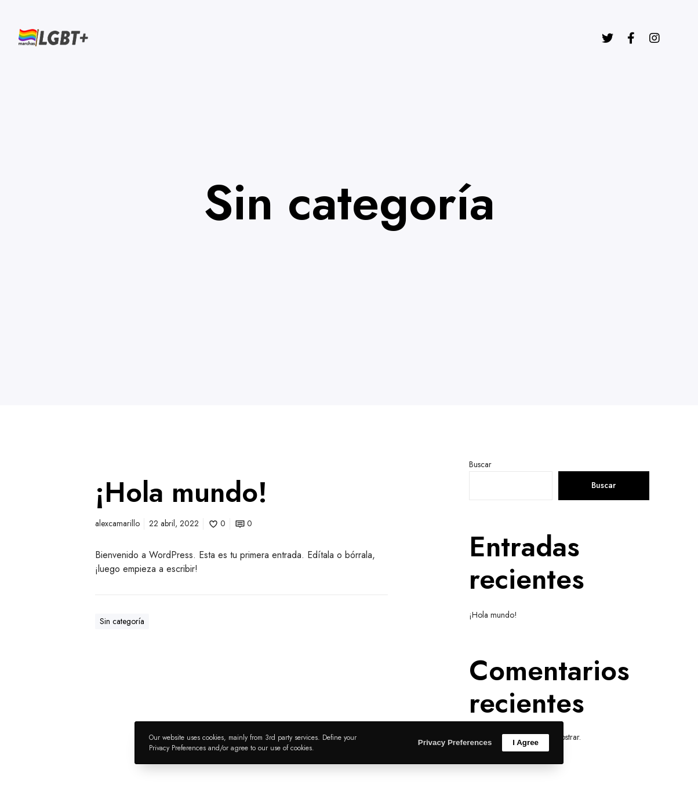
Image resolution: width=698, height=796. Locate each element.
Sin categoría (122, 621)
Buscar (480, 464)
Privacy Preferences (455, 742)
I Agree (525, 742)
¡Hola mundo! (493, 615)
